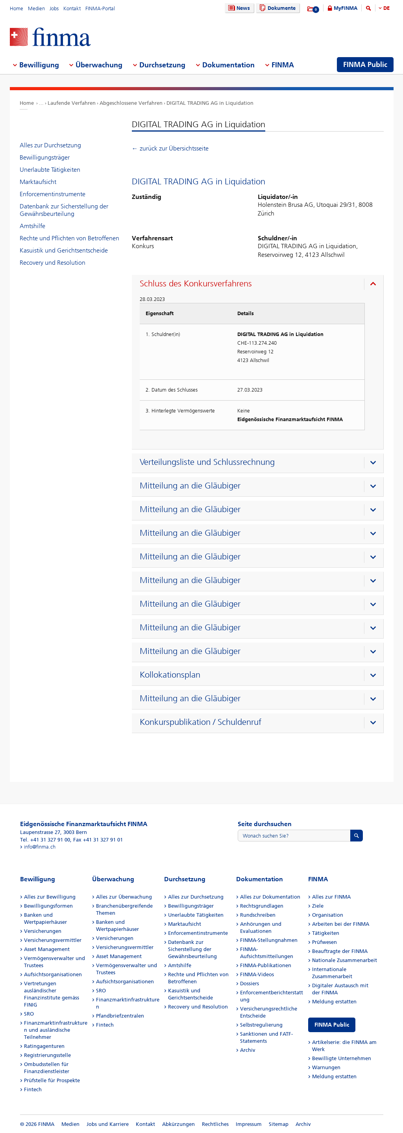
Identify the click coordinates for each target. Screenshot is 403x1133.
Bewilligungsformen (48, 906)
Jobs (54, 8)
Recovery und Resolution (52, 262)
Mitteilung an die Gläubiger (190, 486)
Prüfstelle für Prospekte (52, 1080)
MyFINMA (345, 8)
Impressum (249, 1124)
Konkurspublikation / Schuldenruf (200, 722)
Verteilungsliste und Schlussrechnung (207, 462)
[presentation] (259, 285)
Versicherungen (42, 931)
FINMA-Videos (257, 974)
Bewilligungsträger (45, 157)
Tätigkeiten (325, 933)
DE (386, 8)
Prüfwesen (324, 942)
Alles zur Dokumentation (270, 897)
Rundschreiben (257, 915)
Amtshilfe (32, 226)
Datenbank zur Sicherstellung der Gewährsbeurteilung (64, 209)
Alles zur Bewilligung (50, 897)
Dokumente (276, 8)
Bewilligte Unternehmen (341, 1058)
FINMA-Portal (100, 8)
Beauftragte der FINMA (340, 951)
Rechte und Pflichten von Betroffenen (69, 238)
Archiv (247, 1050)
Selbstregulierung (261, 1025)
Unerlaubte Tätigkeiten (50, 169)
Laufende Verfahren (72, 103)
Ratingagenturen (44, 1046)
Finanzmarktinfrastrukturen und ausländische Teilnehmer (55, 1030)
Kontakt (72, 8)
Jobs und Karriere (108, 1124)
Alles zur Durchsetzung (50, 145)
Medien (36, 8)
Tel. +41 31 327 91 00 (45, 840)
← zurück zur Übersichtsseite (170, 148)
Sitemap (278, 1124)
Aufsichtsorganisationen (53, 974)
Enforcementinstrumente (52, 194)
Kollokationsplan (170, 675)
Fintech (33, 1089)
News (238, 8)
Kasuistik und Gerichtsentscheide (64, 250)
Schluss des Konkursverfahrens (196, 284)
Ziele (318, 906)
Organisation (327, 915)
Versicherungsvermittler (52, 940)
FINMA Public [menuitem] (365, 64)
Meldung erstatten (334, 1002)
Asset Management (47, 949)
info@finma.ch (39, 847)
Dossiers (249, 983)
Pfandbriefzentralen (120, 1016)
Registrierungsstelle (47, 1055)
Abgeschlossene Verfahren (131, 103)
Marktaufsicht (38, 182)
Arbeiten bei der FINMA (340, 924)
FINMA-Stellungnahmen (269, 940)
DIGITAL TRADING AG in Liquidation (209, 103)
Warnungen (326, 1067)
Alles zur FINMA (331, 897)
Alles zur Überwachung (124, 897)
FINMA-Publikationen (265, 965)
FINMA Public (331, 1025)
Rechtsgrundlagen (261, 906)
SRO (29, 1014)
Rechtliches (215, 1124)
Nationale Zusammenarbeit (344, 960)
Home (16, 8)
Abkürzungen (178, 1124)
